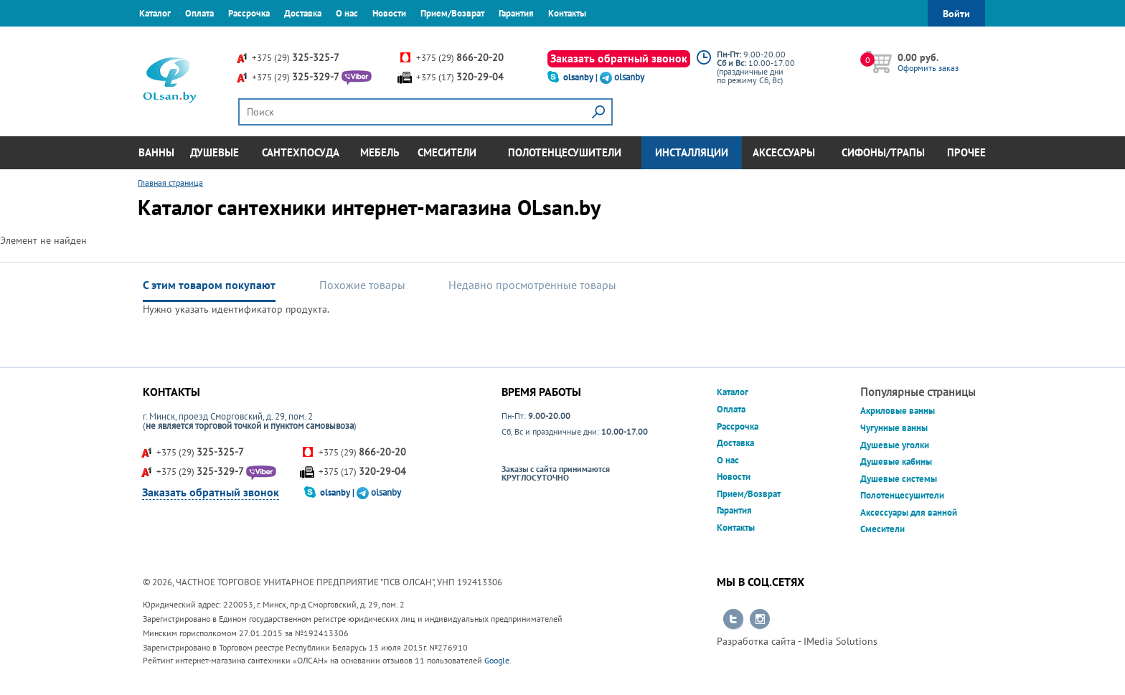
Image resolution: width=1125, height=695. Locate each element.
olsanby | (581, 77)
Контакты (567, 13)
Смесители (447, 152)
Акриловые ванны (897, 411)
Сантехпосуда (300, 152)
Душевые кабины (896, 461)
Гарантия (516, 13)
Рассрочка (249, 13)
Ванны (156, 152)
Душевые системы (898, 479)
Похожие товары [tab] (362, 285)
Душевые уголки (894, 445)
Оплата (199, 13)
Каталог (155, 13)
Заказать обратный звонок (618, 58)
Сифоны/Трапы (883, 152)
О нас (347, 13)
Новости (389, 13)
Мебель (380, 152)
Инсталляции (691, 152)
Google (496, 660)
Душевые (214, 152)
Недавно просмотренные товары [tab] (532, 285)
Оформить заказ (928, 67)
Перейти (733, 619)
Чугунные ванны (894, 428)
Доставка (302, 13)
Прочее (966, 152)
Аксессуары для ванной (908, 512)
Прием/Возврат (452, 13)
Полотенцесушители (564, 152)
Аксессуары (784, 152)
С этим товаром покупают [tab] (209, 285)
